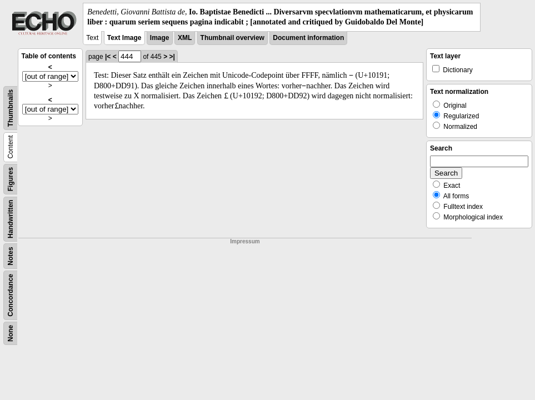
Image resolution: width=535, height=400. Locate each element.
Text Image (124, 38)
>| (171, 57)
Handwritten (10, 219)
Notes (10, 256)
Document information (308, 38)
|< (108, 57)
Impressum (244, 241)
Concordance (10, 295)
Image (159, 38)
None (10, 333)
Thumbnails (10, 108)
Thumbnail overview (232, 38)
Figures (10, 179)
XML (185, 38)
